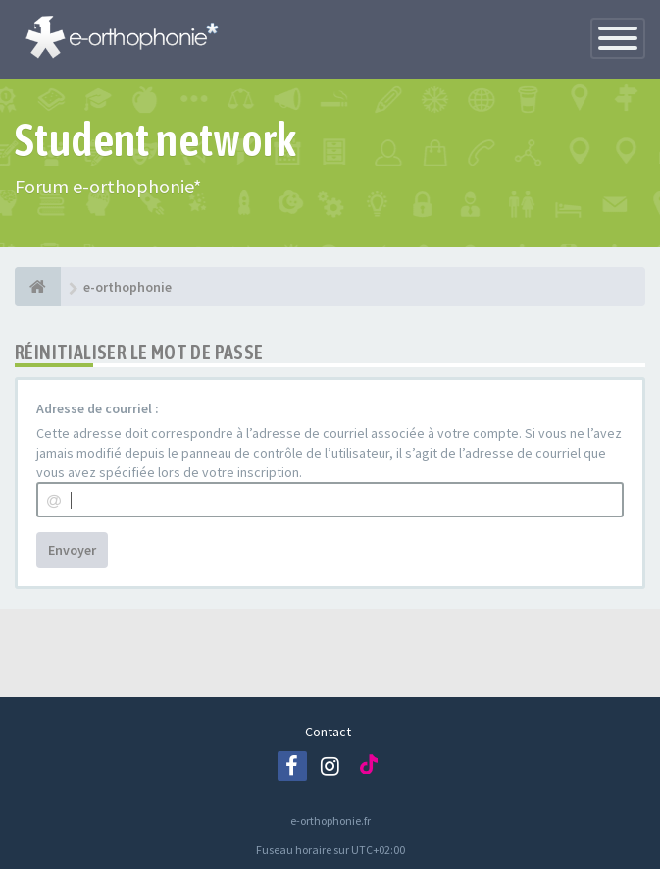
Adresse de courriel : (97, 408)
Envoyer (72, 550)
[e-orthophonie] (38, 286)
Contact (328, 731)
